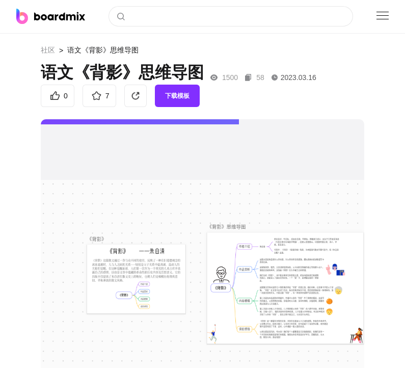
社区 (48, 50)
